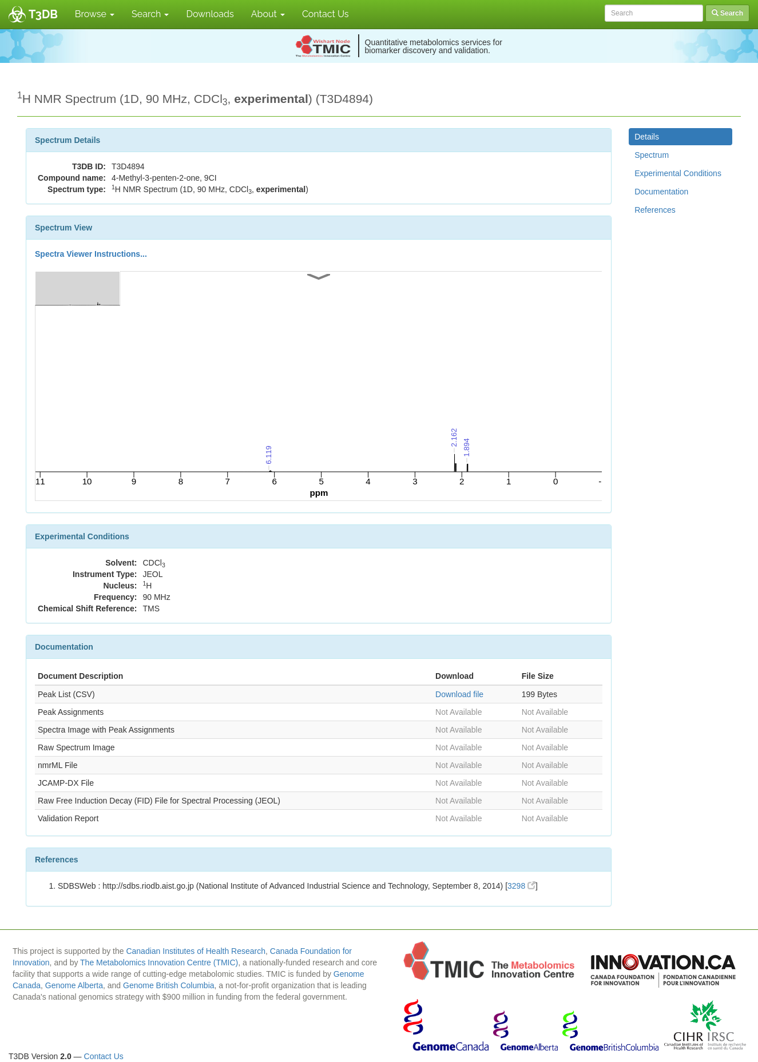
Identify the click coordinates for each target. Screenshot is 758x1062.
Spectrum (651, 155)
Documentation (661, 191)
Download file (459, 694)
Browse (94, 14)
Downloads (209, 14)
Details (646, 136)
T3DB (43, 14)
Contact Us (325, 14)
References (655, 209)
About (268, 14)
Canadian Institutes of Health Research (195, 951)
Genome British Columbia (169, 985)
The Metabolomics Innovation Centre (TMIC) (159, 962)
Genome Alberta (74, 985)
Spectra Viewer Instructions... (91, 253)
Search (150, 14)
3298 (521, 885)
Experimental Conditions (677, 173)
